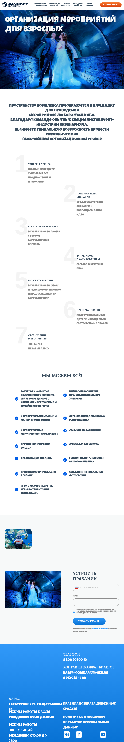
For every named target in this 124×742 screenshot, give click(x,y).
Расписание (41, 6)
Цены (89, 4)
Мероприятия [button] (40, 4)
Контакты (65, 6)
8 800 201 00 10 (75, 660)
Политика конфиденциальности (96, 612)
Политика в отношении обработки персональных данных (86, 722)
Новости (54, 6)
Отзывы (89, 6)
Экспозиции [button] (54, 4)
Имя (75, 596)
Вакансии (78, 6)
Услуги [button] (67, 4)
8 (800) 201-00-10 (100, 629)
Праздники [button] (78, 4)
